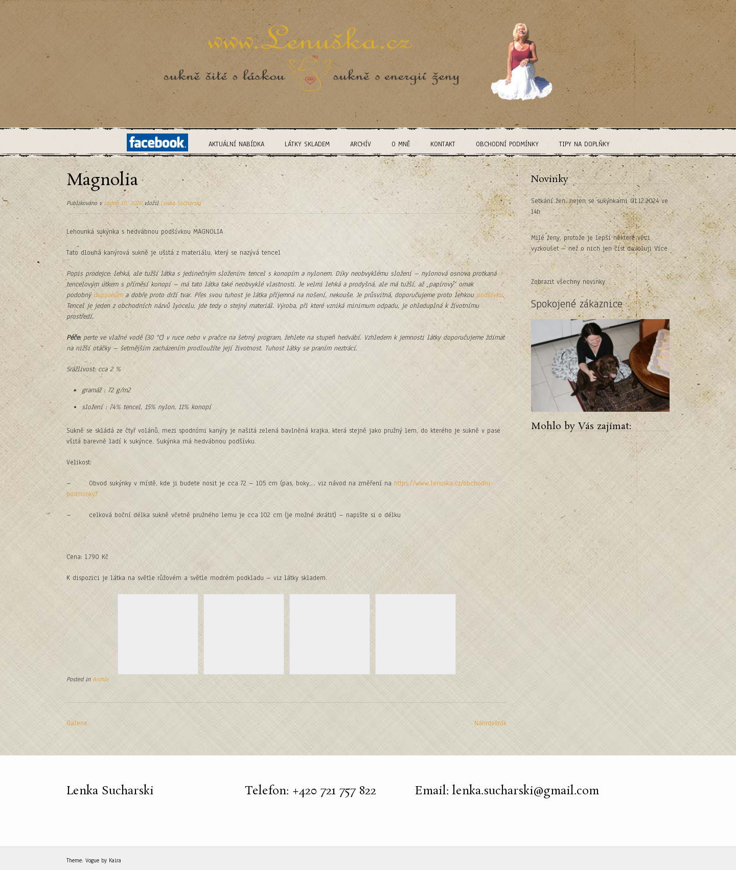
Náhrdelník (490, 723)
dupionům (108, 295)
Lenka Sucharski (180, 203)
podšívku (489, 295)
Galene (76, 723)
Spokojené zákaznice (577, 304)
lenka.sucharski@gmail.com (525, 791)
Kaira (115, 860)
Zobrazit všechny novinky (568, 281)
